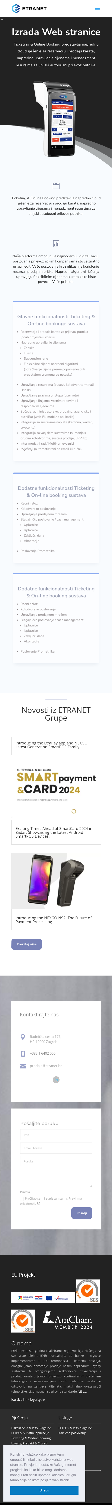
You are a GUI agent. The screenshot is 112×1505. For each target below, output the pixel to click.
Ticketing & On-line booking (31, 1438)
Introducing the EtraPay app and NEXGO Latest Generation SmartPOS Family (51, 744)
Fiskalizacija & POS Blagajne (31, 1428)
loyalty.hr (37, 1399)
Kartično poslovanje (72, 1433)
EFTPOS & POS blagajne (75, 1428)
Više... (83, 1391)
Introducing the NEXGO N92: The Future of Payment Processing (54, 919)
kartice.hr (19, 1399)
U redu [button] (44, 1490)
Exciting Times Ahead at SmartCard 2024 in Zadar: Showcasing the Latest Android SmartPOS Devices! (54, 832)
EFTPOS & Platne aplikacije (30, 1433)
